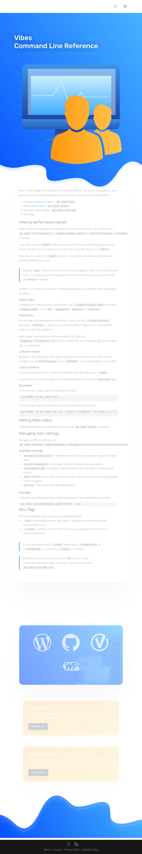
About (47, 849)
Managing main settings (37, 192)
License (57, 849)
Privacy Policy (71, 849)
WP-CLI (78, 173)
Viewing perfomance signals (39, 184)
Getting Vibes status (34, 188)
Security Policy (90, 849)
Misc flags (29, 197)
